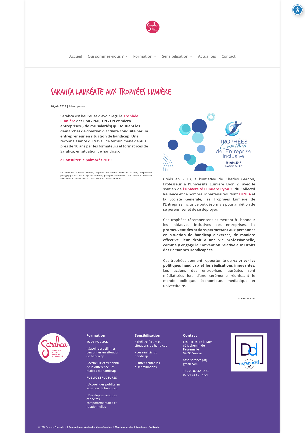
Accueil (75, 57)
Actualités (207, 57)
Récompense (77, 106)
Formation (142, 57)
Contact (229, 57)
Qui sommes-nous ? (105, 57)
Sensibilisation (175, 57)
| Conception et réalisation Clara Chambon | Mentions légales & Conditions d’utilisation (113, 427)
